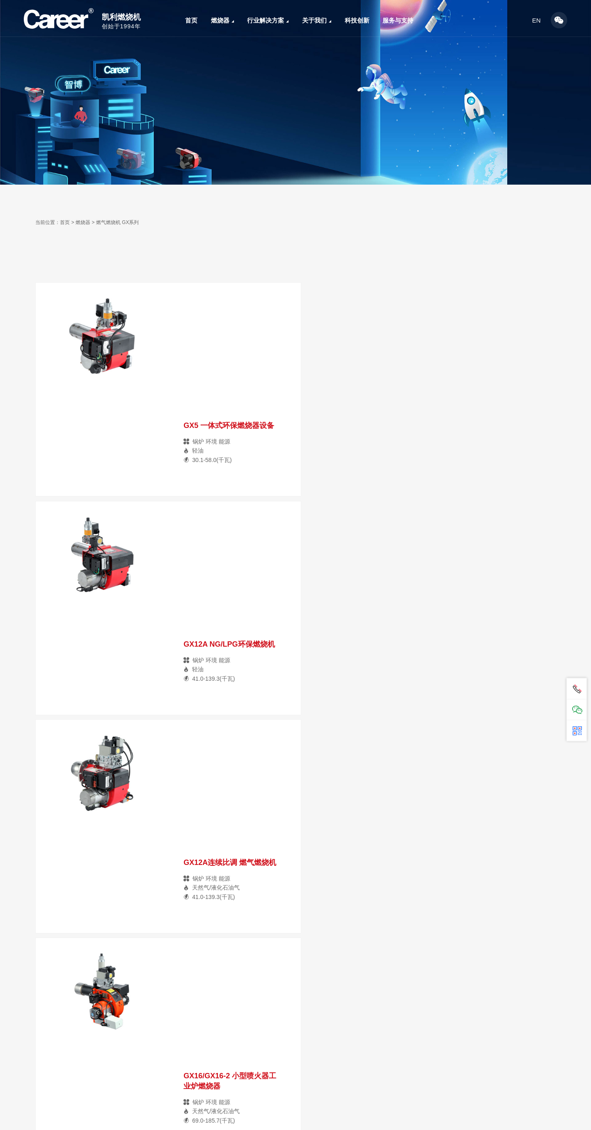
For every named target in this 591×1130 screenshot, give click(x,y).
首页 (191, 20)
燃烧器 (222, 20)
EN (536, 20)
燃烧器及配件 (55, 1115)
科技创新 (357, 20)
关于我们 (316, 20)
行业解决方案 (268, 20)
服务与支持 (398, 20)
